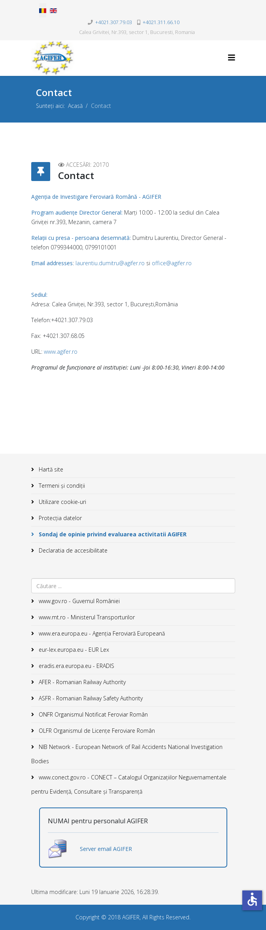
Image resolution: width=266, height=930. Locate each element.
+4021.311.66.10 (161, 22)
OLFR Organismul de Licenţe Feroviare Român (96, 730)
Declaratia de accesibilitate (72, 550)
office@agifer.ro (172, 263)
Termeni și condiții (61, 485)
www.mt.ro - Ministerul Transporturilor (86, 617)
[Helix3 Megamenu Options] (231, 57)
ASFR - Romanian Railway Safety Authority (90, 698)
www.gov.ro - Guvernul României (78, 601)
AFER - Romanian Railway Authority (81, 682)
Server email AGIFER (106, 849)
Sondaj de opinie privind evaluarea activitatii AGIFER (112, 534)
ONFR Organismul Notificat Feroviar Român (92, 714)
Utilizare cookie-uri (61, 502)
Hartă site (50, 469)
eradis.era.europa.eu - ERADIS (75, 666)
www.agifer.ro (60, 351)
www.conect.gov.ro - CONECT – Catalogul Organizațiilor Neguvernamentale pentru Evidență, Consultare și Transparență (128, 784)
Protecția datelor (59, 518)
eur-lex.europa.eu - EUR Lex (73, 649)
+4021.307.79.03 (113, 22)
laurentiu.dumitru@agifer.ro (110, 263)
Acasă (75, 105)
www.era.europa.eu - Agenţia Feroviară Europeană (101, 633)
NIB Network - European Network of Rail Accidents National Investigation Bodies (127, 754)
